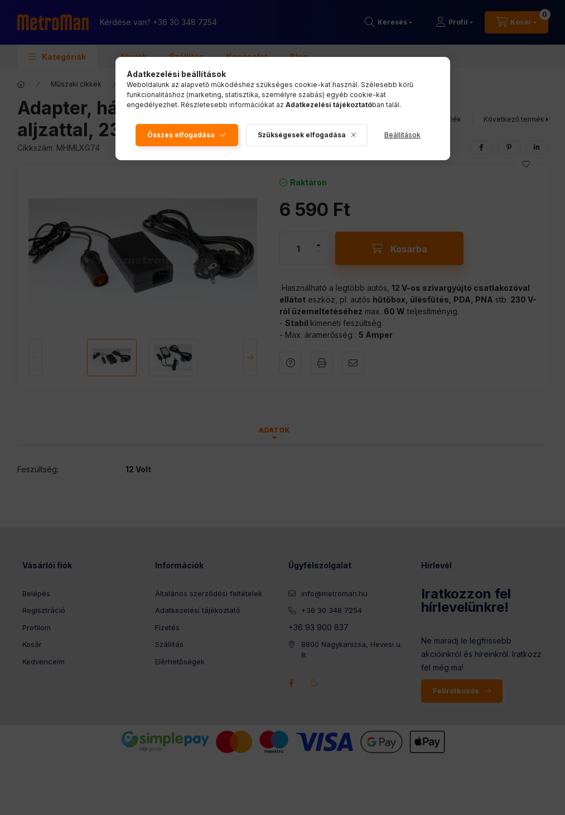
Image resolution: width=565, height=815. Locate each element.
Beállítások (402, 135)
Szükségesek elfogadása (302, 135)
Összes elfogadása (181, 135)
